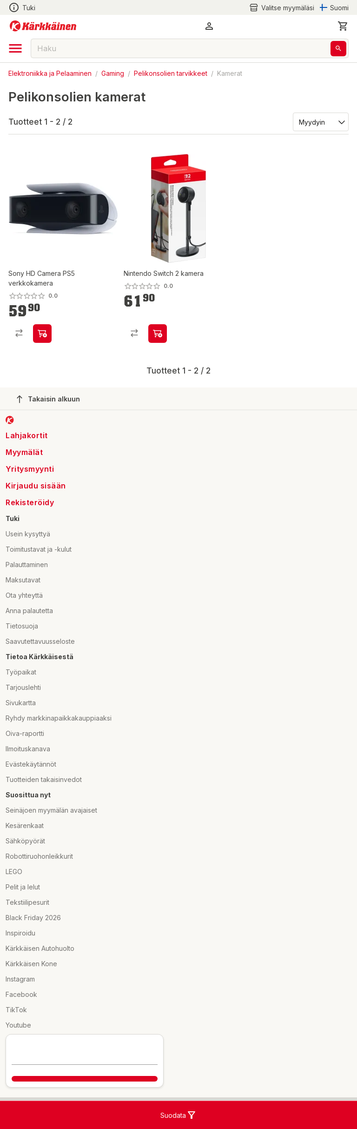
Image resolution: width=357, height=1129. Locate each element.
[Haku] (338, 48)
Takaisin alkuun (48, 399)
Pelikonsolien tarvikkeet (170, 73)
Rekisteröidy (30, 502)
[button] (209, 26)
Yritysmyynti (30, 469)
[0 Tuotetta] (343, 26)
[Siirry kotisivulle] (43, 26)
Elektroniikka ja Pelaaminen (50, 73)
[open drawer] (15, 48)
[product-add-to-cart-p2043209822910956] (42, 333)
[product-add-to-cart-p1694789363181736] (157, 333)
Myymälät (24, 452)
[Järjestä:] (320, 121)
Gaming (112, 73)
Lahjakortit (27, 435)
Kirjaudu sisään (36, 485)
